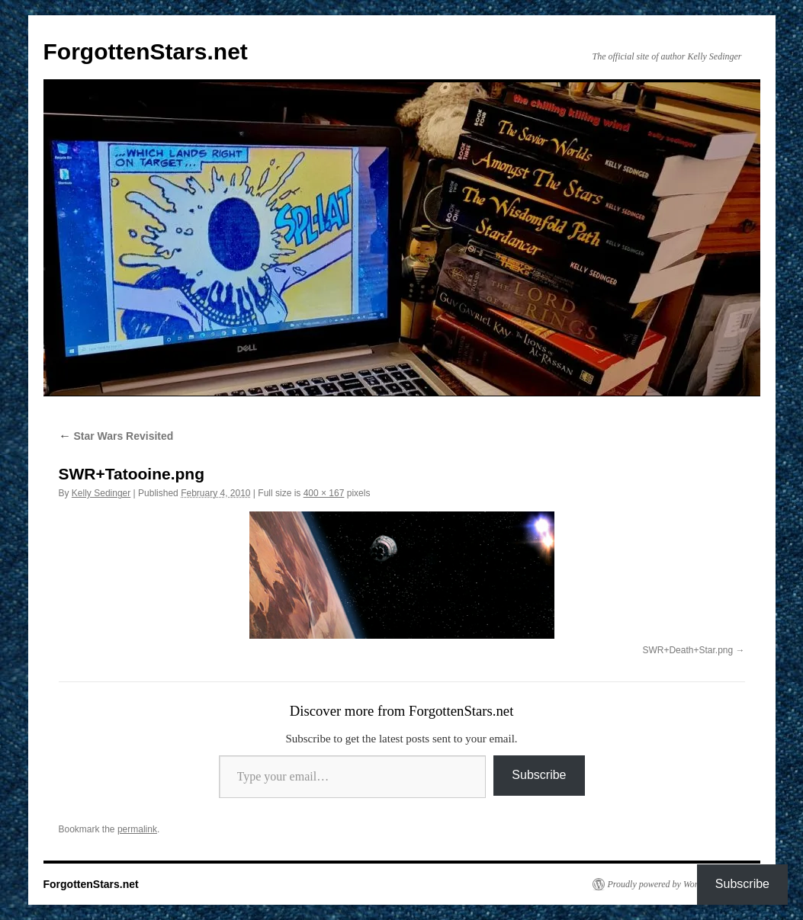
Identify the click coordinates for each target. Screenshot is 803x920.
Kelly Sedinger (101, 493)
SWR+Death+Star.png (687, 650)
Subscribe (539, 774)
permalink (137, 829)
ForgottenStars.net (145, 51)
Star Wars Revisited (116, 436)
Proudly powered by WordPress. (666, 884)
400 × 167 (324, 493)
